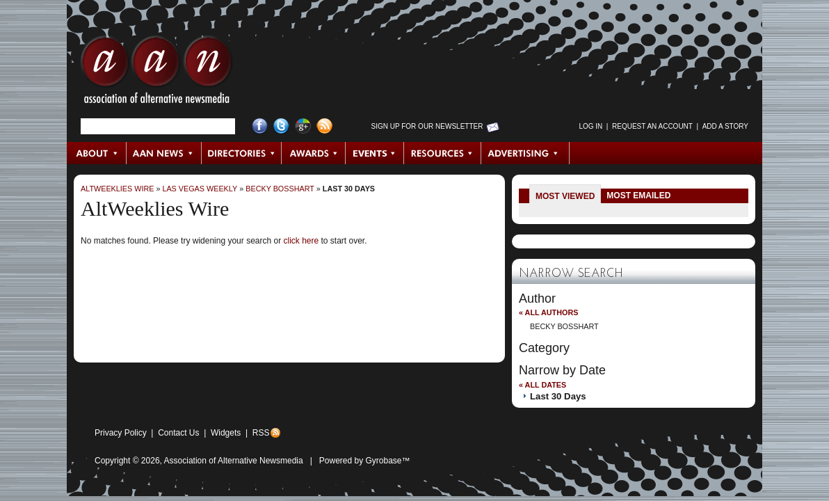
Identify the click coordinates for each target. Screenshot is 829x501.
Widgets (226, 433)
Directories (242, 153)
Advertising (525, 153)
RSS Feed (324, 126)
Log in (590, 126)
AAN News (164, 153)
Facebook (260, 126)
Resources (442, 153)
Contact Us (178, 433)
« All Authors (548, 312)
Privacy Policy (121, 433)
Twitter (281, 126)
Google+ (303, 126)
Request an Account (652, 126)
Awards (314, 153)
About (97, 153)
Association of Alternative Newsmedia (233, 461)
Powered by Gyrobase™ (364, 461)
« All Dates (542, 385)
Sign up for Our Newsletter (427, 126)
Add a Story (725, 126)
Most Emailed (638, 195)
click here (301, 241)
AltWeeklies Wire (117, 188)
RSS (261, 433)
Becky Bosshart (280, 188)
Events (375, 153)
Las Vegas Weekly (199, 188)
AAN (156, 73)
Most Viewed (565, 196)
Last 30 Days (349, 188)
